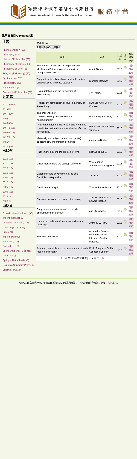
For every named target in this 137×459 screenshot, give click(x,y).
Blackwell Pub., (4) (12, 269)
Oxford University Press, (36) (18, 213)
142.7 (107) (9, 104)
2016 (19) (8, 158)
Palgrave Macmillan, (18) (16, 222)
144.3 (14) (8, 123)
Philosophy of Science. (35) (17, 64)
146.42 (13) (9, 128)
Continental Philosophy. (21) (17, 92)
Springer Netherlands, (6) (16, 260)
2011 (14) (8, 163)
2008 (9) (7, 201)
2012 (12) (8, 182)
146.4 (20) (8, 113)
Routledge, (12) (11, 246)
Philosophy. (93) (11, 54)
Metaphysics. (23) (12, 87)
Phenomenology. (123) (14, 50)
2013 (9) (7, 196)
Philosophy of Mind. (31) (15, 68)
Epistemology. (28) (12, 78)
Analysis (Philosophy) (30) (16, 73)
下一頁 (100, 258)
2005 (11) (8, 187)
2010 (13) (8, 173)
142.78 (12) (9, 137)
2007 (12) (8, 177)
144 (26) (7, 109)
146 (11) (7, 142)
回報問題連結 (131, 69)
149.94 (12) (9, 132)
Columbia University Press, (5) (18, 265)
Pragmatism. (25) (12, 83)
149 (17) (7, 118)
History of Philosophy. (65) (16, 59)
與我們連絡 (111, 282)
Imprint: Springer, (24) (14, 218)
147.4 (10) (8, 146)
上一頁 (63, 258)
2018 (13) (8, 168)
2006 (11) (8, 191)
